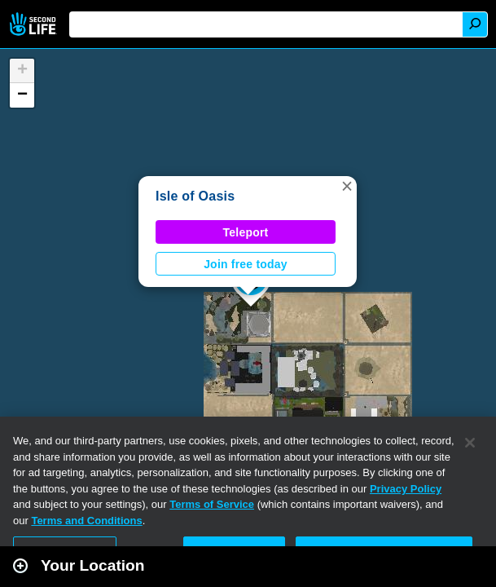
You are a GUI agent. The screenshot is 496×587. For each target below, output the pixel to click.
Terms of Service (211, 504)
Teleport (246, 232)
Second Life (34, 24)
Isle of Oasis (195, 196)
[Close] (470, 443)
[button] (347, 186)
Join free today (246, 264)
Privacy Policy (405, 489)
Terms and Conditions (86, 520)
